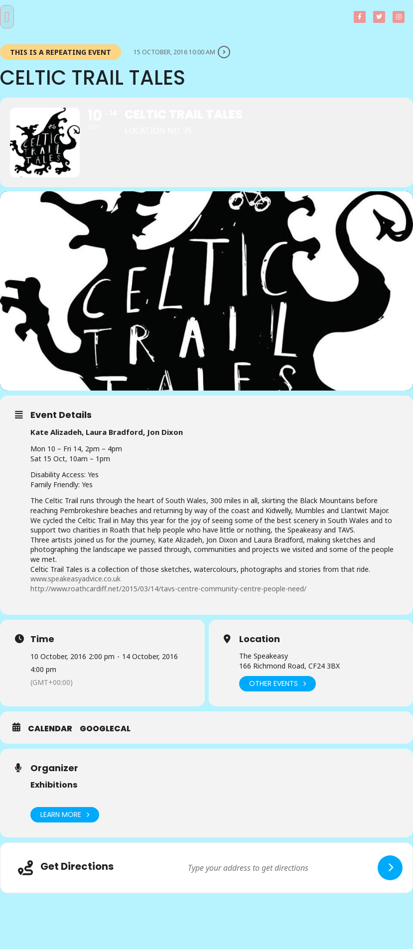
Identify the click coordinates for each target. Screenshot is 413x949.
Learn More (64, 815)
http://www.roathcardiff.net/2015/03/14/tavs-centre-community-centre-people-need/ (168, 588)
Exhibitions (53, 785)
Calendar (50, 729)
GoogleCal (105, 729)
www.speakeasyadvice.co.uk (75, 578)
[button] (7, 16)
